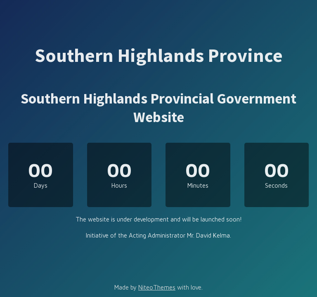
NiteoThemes (156, 287)
